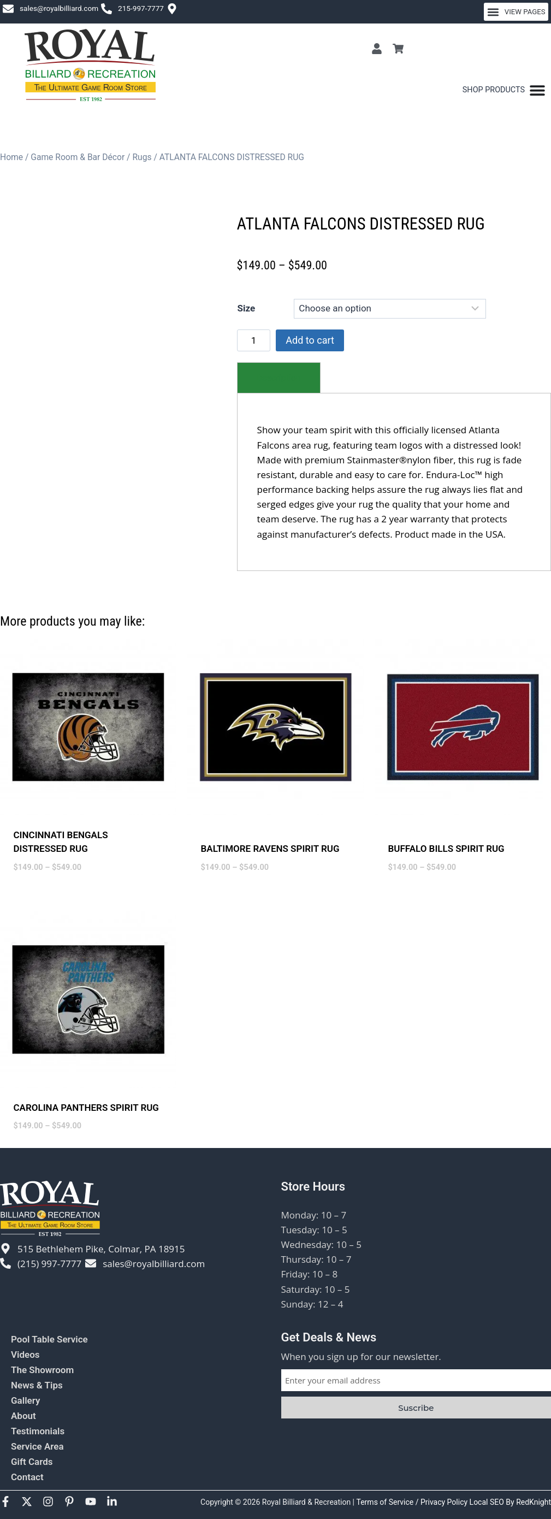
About (23, 1415)
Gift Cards (32, 1461)
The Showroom (42, 1369)
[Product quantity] (254, 340)
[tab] (279, 377)
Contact (27, 1476)
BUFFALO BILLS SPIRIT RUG (446, 848)
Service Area (37, 1446)
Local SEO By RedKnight (510, 1502)
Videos (25, 1354)
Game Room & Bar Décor (78, 157)
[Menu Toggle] (504, 90)
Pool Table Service (49, 1339)
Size (247, 308)
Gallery (25, 1400)
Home (11, 157)
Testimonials (37, 1431)
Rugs (141, 157)
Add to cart (310, 340)
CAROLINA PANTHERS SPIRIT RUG (86, 1107)
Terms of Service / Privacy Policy (413, 1502)
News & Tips (37, 1385)
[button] (516, 12)
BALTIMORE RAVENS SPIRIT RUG (270, 848)
